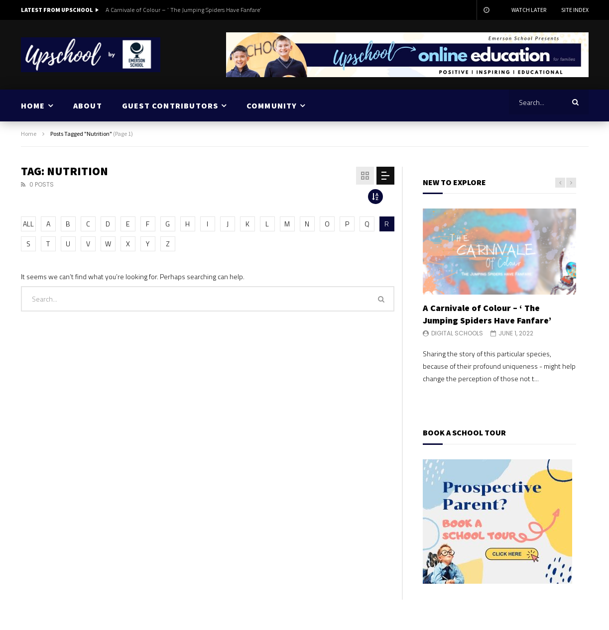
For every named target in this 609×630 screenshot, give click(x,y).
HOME (33, 105)
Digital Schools (457, 333)
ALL (28, 223)
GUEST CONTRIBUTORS (170, 105)
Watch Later (528, 9)
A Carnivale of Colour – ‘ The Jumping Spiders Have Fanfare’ (183, 9)
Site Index (575, 9)
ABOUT (87, 105)
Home (28, 133)
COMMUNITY (271, 105)
